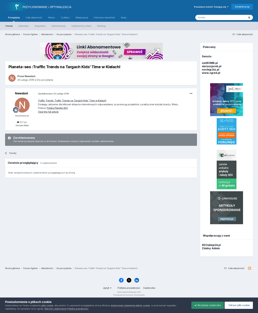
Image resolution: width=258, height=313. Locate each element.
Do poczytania (45, 79)
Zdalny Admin (211, 248)
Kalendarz (24, 26)
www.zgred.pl (211, 72)
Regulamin (40, 26)
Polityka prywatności (129, 287)
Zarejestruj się (242, 6)
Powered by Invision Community (129, 295)
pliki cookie (47, 305)
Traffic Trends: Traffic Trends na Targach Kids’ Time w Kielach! (72, 100)
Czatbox (65, 17)
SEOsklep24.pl (211, 245)
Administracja (58, 26)
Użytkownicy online (81, 26)
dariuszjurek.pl (211, 66)
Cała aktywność (34, 17)
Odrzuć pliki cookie (238, 305)
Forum (9, 26)
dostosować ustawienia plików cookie (130, 305)
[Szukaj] (212, 17)
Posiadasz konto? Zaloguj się (211, 6)
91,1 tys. (22, 122)
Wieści (51, 17)
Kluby (124, 17)
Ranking (101, 26)
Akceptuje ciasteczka (207, 305)
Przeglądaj (14, 19)
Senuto (206, 56)
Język (107, 287)
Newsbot (21, 93)
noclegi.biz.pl (210, 69)
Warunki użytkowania (55, 308)
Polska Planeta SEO (57, 108)
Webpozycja (81, 17)
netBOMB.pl (210, 63)
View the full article (48, 111)
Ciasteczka (149, 287)
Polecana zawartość (104, 17)
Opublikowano (53, 93)
